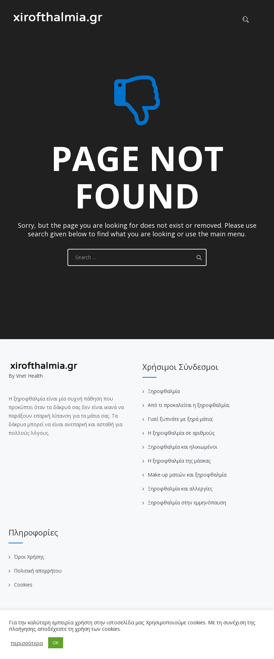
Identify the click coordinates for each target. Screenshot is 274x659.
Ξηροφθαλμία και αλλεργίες (180, 488)
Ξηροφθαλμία (164, 391)
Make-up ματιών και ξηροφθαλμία (187, 474)
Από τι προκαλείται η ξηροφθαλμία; (189, 405)
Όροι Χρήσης (29, 556)
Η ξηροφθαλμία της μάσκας (179, 460)
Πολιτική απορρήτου (38, 570)
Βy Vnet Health (26, 375)
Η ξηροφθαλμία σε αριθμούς (181, 432)
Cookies (23, 584)
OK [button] (55, 642)
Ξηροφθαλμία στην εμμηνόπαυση (187, 502)
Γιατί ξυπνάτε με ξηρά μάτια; (180, 419)
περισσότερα (27, 643)
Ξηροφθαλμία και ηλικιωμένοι (182, 446)
